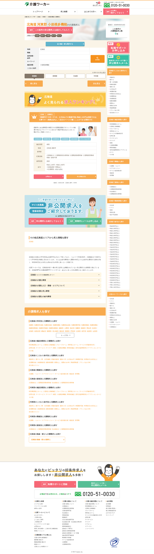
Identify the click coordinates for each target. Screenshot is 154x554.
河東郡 (44, 16)
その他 (31, 351)
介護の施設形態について (92, 504)
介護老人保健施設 (49, 345)
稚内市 (62, 331)
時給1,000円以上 (115, 228)
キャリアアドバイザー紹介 (42, 524)
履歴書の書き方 (38, 540)
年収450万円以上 (115, 271)
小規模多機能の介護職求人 (53, 16)
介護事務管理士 (66, 544)
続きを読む (59, 169)
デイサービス (40, 348)
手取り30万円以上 (115, 287)
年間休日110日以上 (90, 359)
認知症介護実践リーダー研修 (70, 533)
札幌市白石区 (65, 325)
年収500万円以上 (115, 273)
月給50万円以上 (114, 259)
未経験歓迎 (41, 362)
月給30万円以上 (114, 252)
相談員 (71, 374)
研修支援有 (55, 359)
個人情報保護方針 (111, 510)
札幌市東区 (56, 325)
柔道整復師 (65, 524)
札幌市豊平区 (76, 325)
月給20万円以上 (114, 247)
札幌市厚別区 (33, 328)
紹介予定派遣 (114, 214)
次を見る (96, 83)
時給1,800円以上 (115, 238)
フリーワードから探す (40, 506)
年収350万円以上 (115, 266)
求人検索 (64, 12)
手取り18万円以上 (115, 282)
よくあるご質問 (38, 519)
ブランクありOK (84, 362)
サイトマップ (110, 515)
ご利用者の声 (38, 522)
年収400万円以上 (115, 268)
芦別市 (73, 331)
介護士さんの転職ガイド (41, 546)
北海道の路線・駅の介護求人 (41, 439)
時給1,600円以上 (115, 235)
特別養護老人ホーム (35, 345)
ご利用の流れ (38, 517)
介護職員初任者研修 (67, 382)
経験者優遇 (49, 362)
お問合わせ (37, 526)
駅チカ (38, 359)
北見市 (94, 328)
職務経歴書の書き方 (40, 542)
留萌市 (49, 331)
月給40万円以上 (114, 256)
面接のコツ (37, 544)
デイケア (49, 348)
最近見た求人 (97, 4)
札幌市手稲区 (43, 328)
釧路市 (83, 328)
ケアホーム (88, 524)
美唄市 (67, 331)
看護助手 (64, 517)
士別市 (95, 331)
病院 (54, 348)
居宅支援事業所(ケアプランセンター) (88, 348)
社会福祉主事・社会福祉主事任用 (71, 522)
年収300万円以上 (115, 263)
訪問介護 (32, 348)
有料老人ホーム (73, 345)
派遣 (111, 210)
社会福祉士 (55, 382)
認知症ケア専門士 (67, 528)
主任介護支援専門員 (68, 519)
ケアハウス (88, 526)
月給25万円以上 (114, 249)
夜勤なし (57, 362)
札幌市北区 (48, 325)
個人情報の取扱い (111, 508)
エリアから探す (38, 504)
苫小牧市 (55, 331)
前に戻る (33, 83)
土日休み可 (71, 359)
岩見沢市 (37, 331)
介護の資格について (68, 504)
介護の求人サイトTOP (30, 16)
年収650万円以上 (115, 280)
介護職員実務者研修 (44, 382)
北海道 (38, 16)
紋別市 (89, 331)
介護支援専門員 (66, 510)
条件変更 (97, 59)
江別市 (78, 331)
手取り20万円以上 (115, 285)
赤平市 (84, 331)
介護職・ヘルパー (35, 374)
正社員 (112, 205)
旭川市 (54, 35)
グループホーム (61, 345)
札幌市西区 (94, 325)
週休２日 (63, 359)
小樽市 (48, 35)
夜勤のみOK (65, 362)
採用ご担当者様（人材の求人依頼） (114, 2)
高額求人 (32, 359)
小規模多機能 (61, 348)
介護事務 (64, 542)
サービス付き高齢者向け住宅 (93, 515)
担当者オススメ (34, 365)
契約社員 (112, 212)
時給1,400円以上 (115, 233)
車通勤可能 (79, 359)
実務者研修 (65, 515)
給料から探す (38, 508)
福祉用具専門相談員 (68, 535)
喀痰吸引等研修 (66, 537)
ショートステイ (89, 528)
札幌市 (37, 35)
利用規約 (108, 506)
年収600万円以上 (115, 278)
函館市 (43, 35)
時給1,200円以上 (115, 231)
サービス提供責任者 (61, 374)
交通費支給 (32, 362)
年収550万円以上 (115, 275)
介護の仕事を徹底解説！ (41, 537)
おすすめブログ (110, 513)
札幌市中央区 (38, 325)
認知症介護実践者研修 (68, 531)
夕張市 (31, 331)
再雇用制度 (74, 362)
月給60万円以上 (114, 261)
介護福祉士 (32, 382)
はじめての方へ (90, 12)
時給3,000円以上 (115, 242)
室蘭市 (78, 328)
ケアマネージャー (48, 374)
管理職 (77, 374)
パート (112, 207)
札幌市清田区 (53, 328)
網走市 (43, 331)
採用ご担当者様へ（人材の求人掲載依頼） (46, 528)
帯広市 (59, 35)
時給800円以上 (114, 226)
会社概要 (108, 504)
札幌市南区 (85, 325)
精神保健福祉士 (66, 526)
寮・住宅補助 (45, 359)
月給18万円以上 (114, 245)
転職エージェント (39, 531)
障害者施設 (71, 348)
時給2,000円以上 (115, 240)
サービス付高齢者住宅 (86, 345)
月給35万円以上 (114, 254)
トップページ (38, 12)
